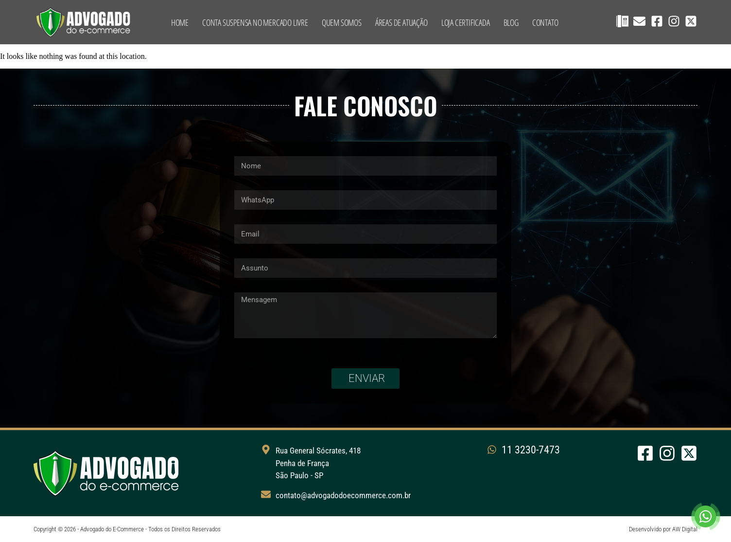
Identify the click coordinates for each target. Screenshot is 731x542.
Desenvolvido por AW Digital (663, 529)
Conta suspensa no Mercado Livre (255, 22)
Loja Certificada (465, 22)
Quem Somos (342, 22)
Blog (511, 22)
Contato (545, 22)
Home (180, 22)
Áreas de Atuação (401, 22)
